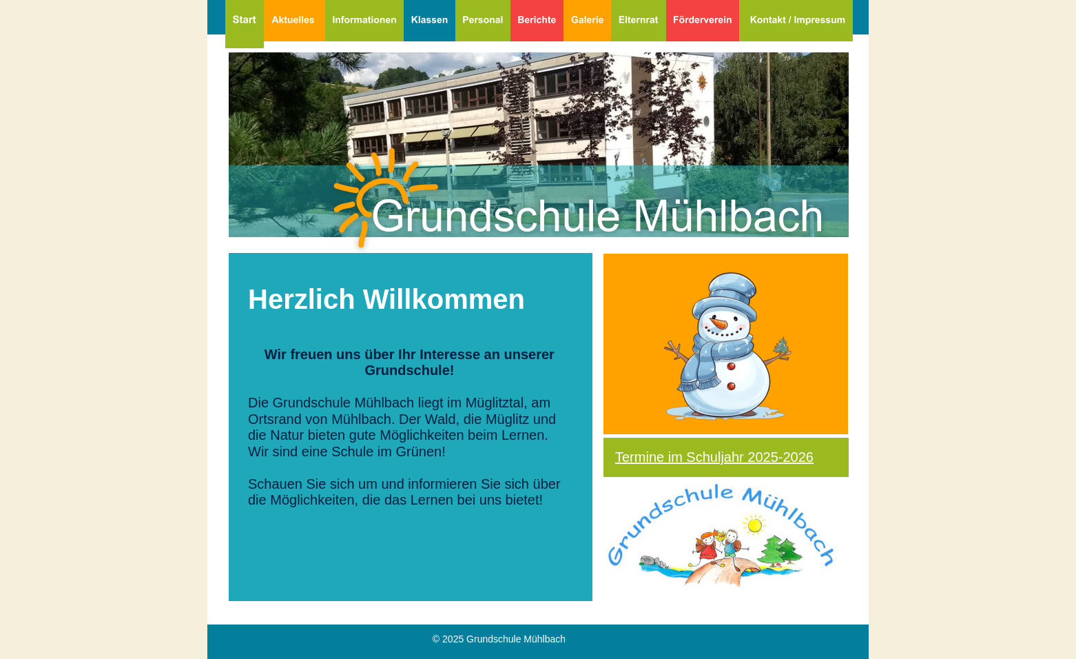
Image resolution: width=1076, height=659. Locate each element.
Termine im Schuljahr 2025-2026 (714, 457)
